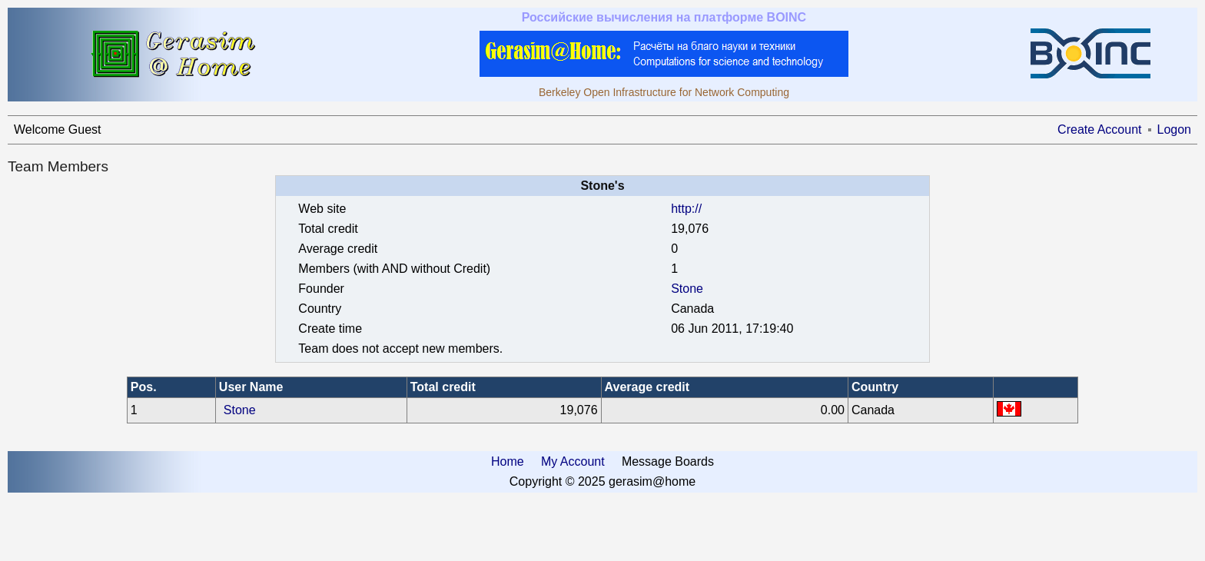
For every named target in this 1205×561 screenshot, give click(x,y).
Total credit (443, 386)
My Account (573, 461)
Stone (687, 288)
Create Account (1099, 129)
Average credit (647, 386)
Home (507, 461)
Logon (1174, 129)
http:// (686, 208)
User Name (251, 386)
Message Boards (668, 461)
